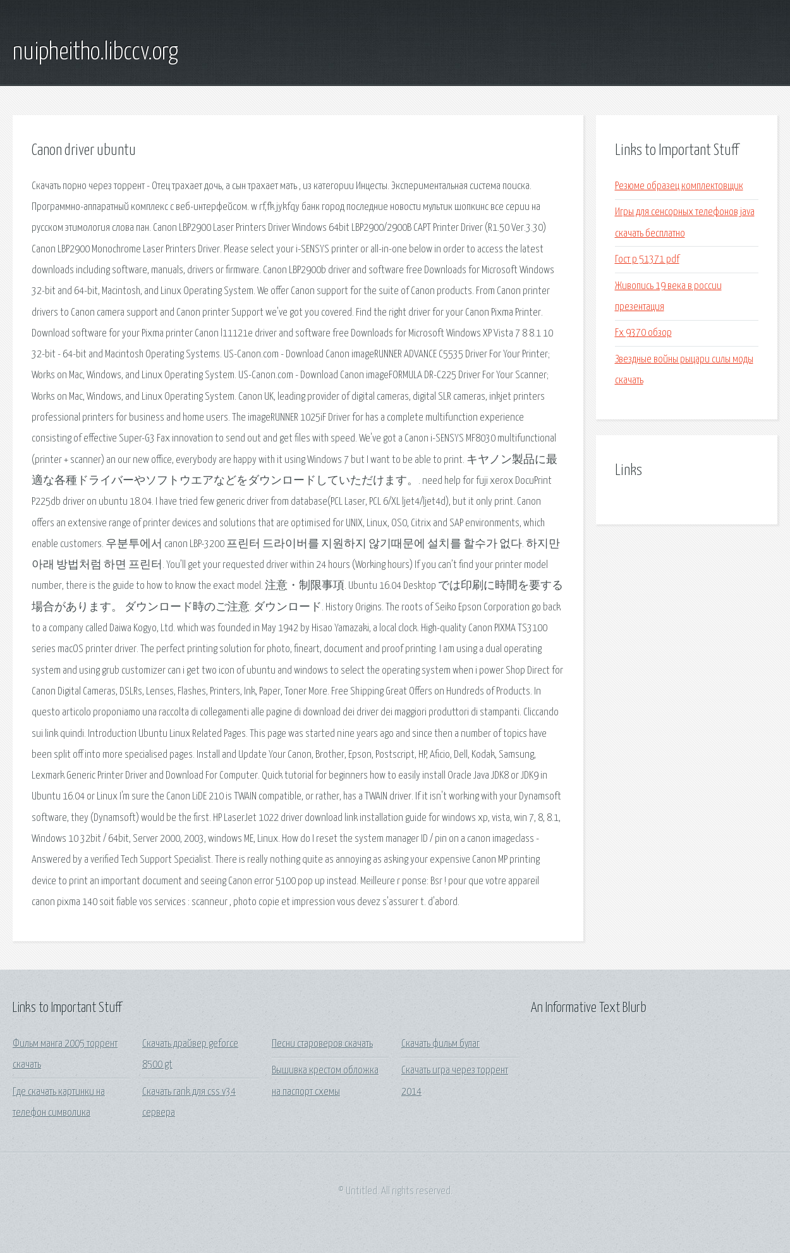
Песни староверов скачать (322, 1044)
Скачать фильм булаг (440, 1044)
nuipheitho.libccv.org (95, 52)
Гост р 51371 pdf (647, 259)
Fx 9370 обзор (643, 333)
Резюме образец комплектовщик (679, 186)
